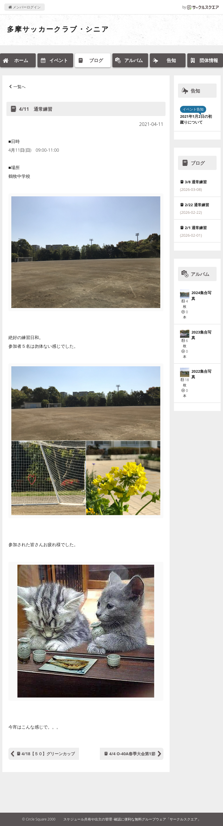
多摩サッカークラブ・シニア (58, 29)
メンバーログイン (24, 7)
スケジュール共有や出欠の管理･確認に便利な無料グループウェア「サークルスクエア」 (132, 819)
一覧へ (19, 86)
